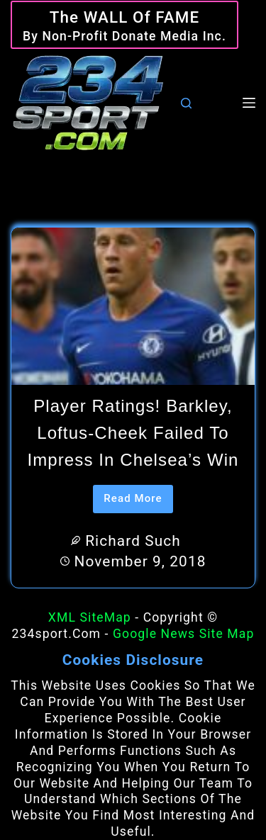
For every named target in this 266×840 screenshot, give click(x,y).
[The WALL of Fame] (124, 25)
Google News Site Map (183, 634)
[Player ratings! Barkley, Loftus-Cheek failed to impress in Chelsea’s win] (133, 306)
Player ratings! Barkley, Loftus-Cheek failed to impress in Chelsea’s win (132, 433)
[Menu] (249, 102)
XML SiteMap (89, 617)
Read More (138, 502)
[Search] (186, 103)
